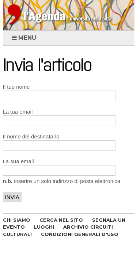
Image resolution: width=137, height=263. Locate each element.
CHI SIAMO (16, 220)
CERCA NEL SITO (61, 220)
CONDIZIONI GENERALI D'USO (79, 234)
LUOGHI (44, 227)
